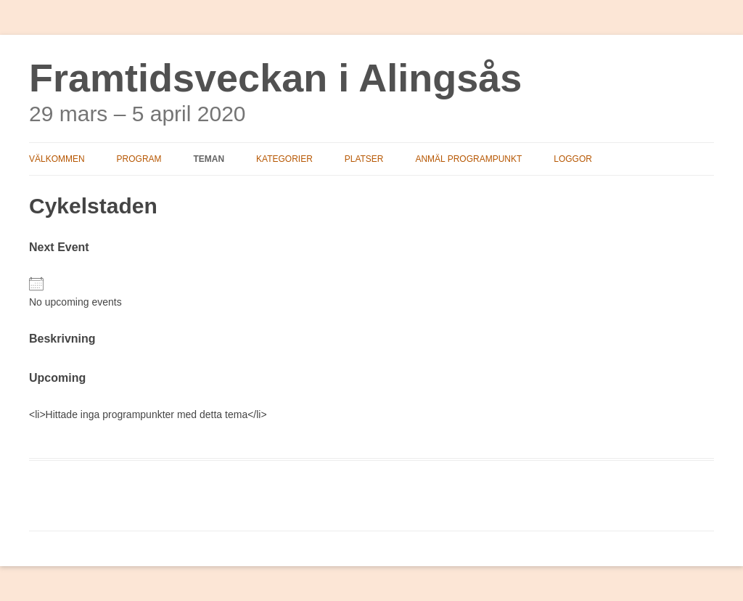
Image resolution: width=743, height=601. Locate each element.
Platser (364, 159)
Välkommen (57, 159)
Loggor (573, 159)
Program (139, 159)
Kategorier (284, 159)
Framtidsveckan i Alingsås (275, 77)
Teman (208, 159)
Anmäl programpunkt (468, 159)
